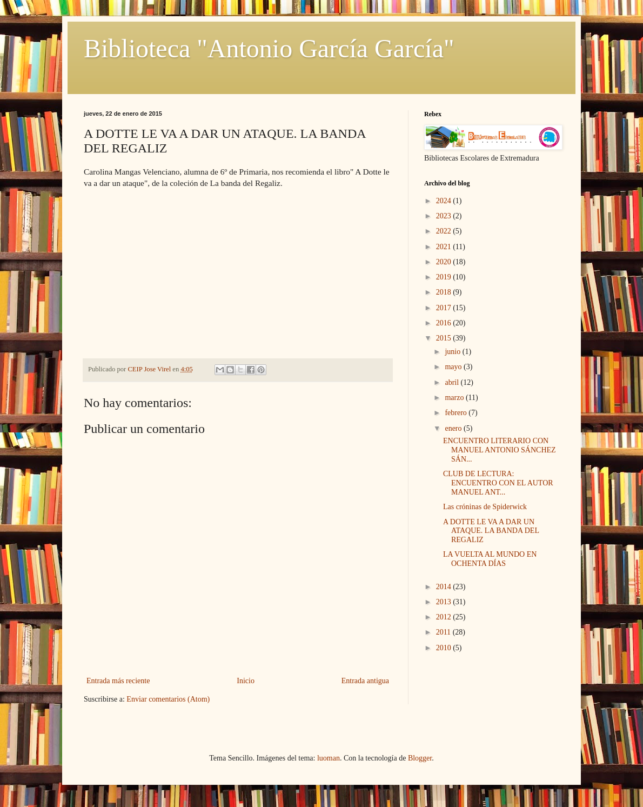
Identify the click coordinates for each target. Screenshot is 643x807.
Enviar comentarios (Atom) (168, 699)
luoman (328, 758)
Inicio (245, 681)
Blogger (420, 758)
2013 (444, 602)
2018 (444, 292)
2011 (444, 632)
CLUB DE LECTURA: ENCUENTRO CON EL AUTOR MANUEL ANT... (498, 483)
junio (453, 352)
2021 (444, 247)
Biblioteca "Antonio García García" (269, 48)
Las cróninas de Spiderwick (485, 507)
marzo (455, 398)
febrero (456, 413)
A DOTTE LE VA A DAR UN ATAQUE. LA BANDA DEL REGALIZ (491, 531)
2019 (444, 277)
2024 (444, 201)
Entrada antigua (365, 681)
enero (454, 428)
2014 (444, 587)
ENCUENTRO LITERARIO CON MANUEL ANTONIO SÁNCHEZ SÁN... (499, 450)
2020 (444, 262)
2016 (444, 323)
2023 (444, 216)
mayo (454, 367)
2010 (444, 648)
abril (452, 382)
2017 (444, 308)
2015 (444, 338)
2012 (444, 617)
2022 (444, 231)
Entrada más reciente (118, 681)
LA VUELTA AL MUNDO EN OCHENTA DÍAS (490, 559)
